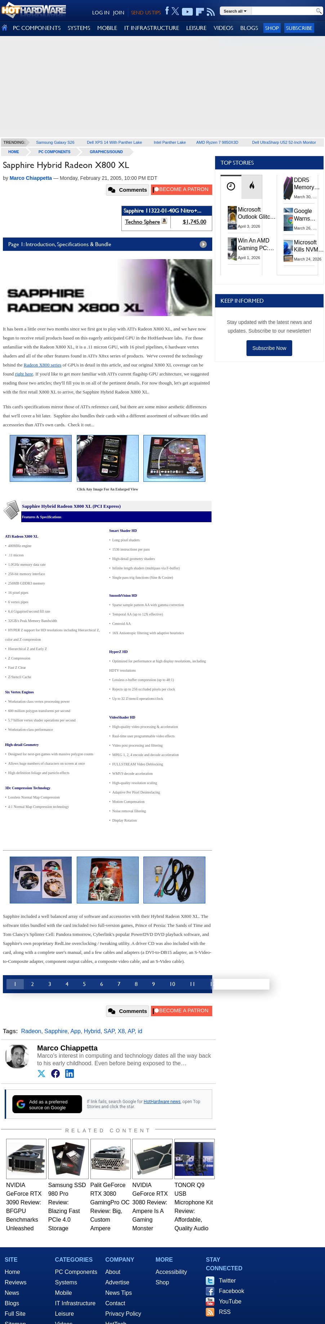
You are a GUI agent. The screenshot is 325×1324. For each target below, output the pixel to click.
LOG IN (101, 12)
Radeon (31, 1031)
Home (12, 1272)
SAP (109, 1031)
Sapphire (55, 1031)
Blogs (12, 1303)
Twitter (227, 1281)
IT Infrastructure (75, 1303)
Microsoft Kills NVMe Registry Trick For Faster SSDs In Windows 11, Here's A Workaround (309, 246)
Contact (115, 1303)
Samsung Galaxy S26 (55, 142)
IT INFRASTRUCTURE (151, 28)
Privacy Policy (123, 1314)
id (140, 1031)
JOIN (118, 12)
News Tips (118, 1293)
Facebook (231, 1291)
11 (192, 984)
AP (131, 1031)
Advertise (117, 1282)
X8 (121, 1031)
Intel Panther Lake (170, 142)
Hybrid (92, 1031)
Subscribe (299, 28)
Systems (66, 1282)
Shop (272, 28)
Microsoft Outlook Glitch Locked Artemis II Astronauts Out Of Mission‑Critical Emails (257, 213)
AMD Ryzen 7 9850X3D (217, 142)
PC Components (54, 152)
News (12, 1293)
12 (212, 984)
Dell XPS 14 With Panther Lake (114, 142)
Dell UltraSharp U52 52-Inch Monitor (284, 142)
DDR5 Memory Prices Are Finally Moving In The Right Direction (307, 184)
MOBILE (107, 28)
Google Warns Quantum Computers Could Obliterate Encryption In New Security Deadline (307, 215)
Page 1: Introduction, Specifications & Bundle (109, 244)
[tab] (231, 187)
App (75, 1031)
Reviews (15, 1282)
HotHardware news (162, 1101)
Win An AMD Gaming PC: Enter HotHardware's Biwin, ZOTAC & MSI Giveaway (256, 244)
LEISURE (196, 28)
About (112, 1272)
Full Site (15, 1314)
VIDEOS (223, 28)
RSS (225, 1312)
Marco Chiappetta (67, 1048)
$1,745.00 (194, 221)
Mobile (63, 1293)
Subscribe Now (269, 348)
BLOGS (249, 28)
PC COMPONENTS (37, 28)
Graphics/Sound (106, 152)
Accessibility (171, 1272)
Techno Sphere (142, 221)
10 (172, 984)
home (13, 152)
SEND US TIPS (146, 12)
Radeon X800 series (43, 365)
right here (24, 374)
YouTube (230, 1301)
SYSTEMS (79, 28)
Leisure (64, 1314)
